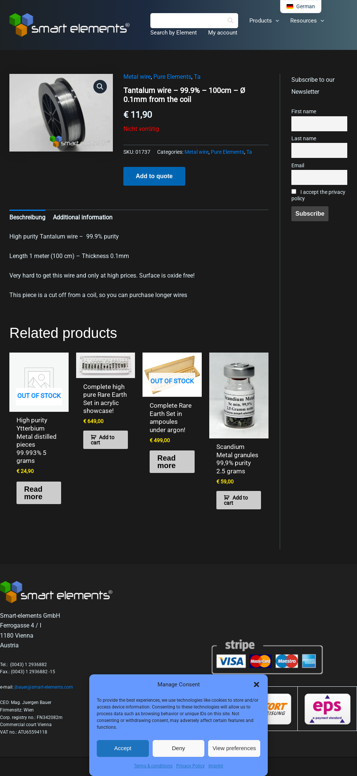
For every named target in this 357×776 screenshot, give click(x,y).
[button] (256, 684)
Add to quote (154, 176)
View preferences (234, 748)
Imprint (215, 765)
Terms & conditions (153, 765)
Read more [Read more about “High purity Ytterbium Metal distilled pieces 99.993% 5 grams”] (33, 483)
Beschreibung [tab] (27, 217)
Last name (303, 138)
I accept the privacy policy (318, 195)
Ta (197, 76)
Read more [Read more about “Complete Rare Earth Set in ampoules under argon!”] (166, 460)
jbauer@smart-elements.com (44, 678)
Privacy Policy (190, 765)
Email (297, 165)
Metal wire (137, 76)
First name (303, 111)
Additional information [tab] (82, 217)
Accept (122, 748)
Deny (178, 748)
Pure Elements (172, 76)
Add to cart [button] (103, 438)
